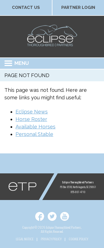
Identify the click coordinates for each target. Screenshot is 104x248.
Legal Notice (25, 239)
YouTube (64, 216)
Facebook (39, 216)
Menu (16, 63)
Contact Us (26, 7)
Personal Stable (34, 134)
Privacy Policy (51, 239)
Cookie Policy (78, 239)
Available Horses (35, 127)
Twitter (52, 216)
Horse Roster (31, 119)
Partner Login (78, 7)
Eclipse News (32, 112)
